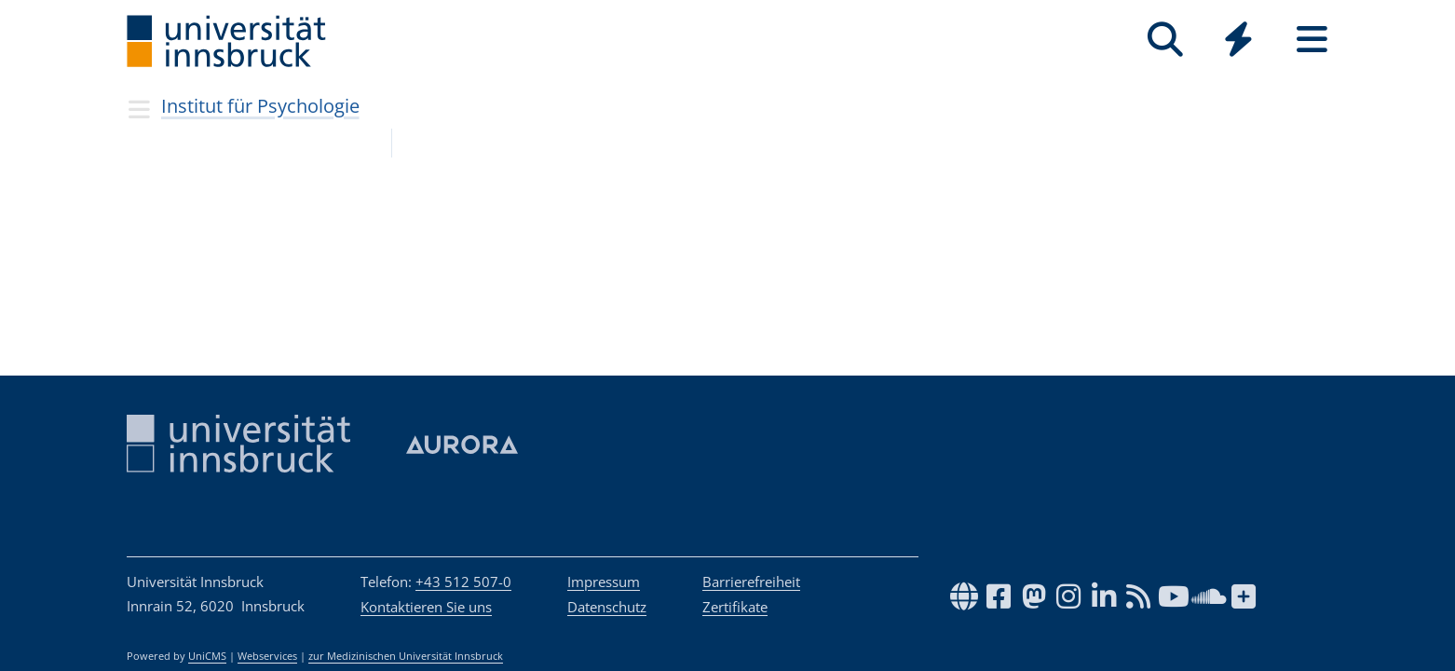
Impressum (603, 581)
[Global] (1238, 41)
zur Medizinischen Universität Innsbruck (405, 656)
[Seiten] (1312, 39)
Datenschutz (606, 606)
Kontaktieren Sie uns (426, 606)
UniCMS (207, 656)
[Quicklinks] (1238, 39)
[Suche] (1165, 39)
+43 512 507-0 (463, 581)
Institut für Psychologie (260, 105)
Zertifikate (735, 606)
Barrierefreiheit (751, 581)
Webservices (267, 656)
